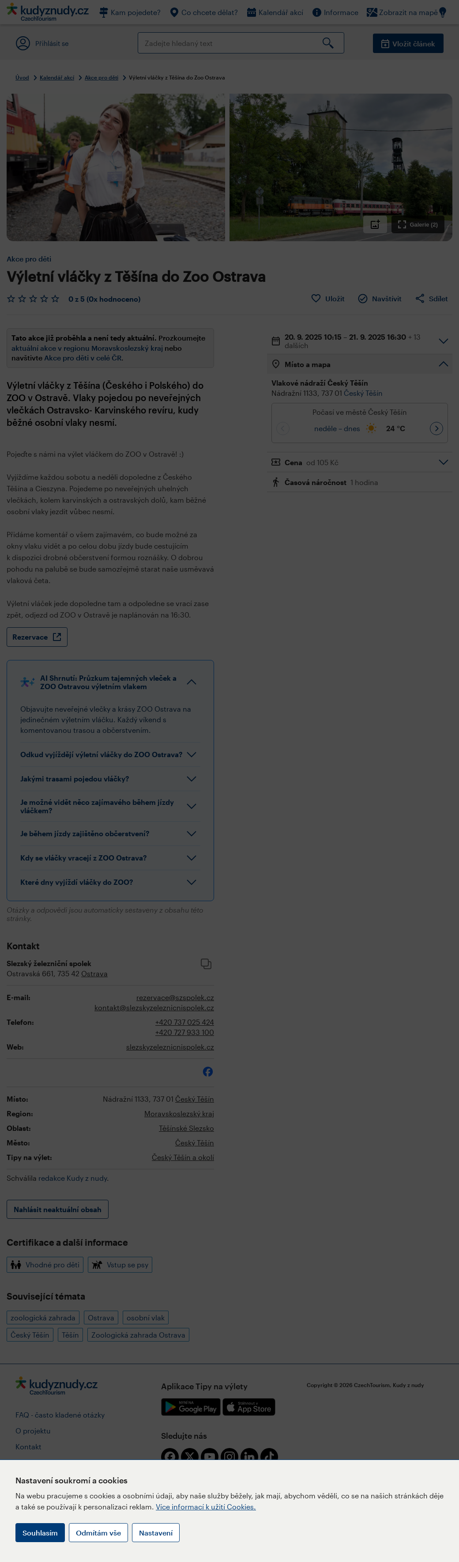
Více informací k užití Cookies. (206, 1506)
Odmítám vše (98, 1532)
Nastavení (156, 1532)
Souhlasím (40, 1532)
